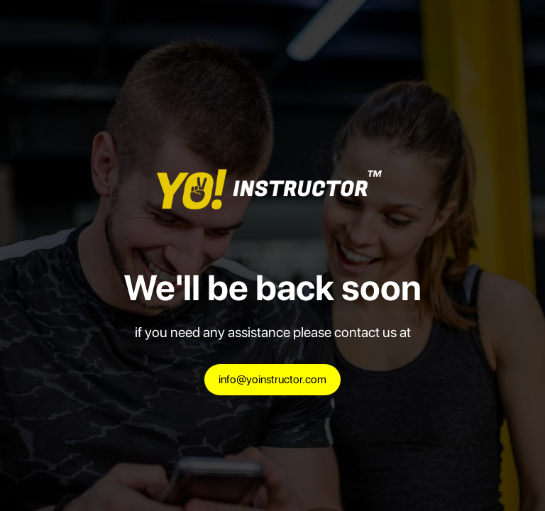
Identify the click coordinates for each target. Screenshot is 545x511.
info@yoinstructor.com (272, 379)
